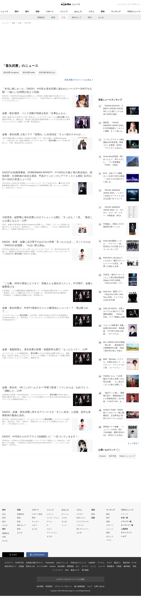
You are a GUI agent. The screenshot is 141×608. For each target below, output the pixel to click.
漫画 (103, 11)
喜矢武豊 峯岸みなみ (47, 72)
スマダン (79, 514)
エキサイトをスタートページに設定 (70, 579)
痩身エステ (75, 570)
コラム (91, 11)
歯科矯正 (127, 566)
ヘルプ (123, 536)
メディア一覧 (126, 522)
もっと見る (133, 443)
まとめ (101, 17)
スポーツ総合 (37, 514)
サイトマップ (126, 533)
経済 (4, 518)
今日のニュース (133, 11)
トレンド (64, 11)
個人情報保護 (79, 586)
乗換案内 (110, 566)
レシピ (93, 566)
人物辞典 (124, 529)
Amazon (102, 456)
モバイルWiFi (42, 566)
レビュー (50, 514)
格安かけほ (30, 566)
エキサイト (135, 4)
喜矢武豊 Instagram (11, 72)
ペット (64, 525)
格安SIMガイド (10, 566)
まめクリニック (62, 563)
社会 (4, 514)
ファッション (52, 533)
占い (77, 566)
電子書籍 (85, 570)
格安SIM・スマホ (130, 563)
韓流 (90, 17)
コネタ (64, 518)
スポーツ (49, 11)
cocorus (52, 566)
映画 (53, 17)
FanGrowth (50, 563)
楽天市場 (112, 456)
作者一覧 (124, 518)
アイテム (100, 563)
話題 (93, 518)
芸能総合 (41, 17)
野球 (33, 518)
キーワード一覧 (127, 525)
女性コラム (80, 518)
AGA (67, 570)
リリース (124, 514)
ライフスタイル (82, 522)
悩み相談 (61, 566)
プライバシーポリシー (63, 586)
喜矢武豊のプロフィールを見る (79, 80)
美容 (134, 566)
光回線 (21, 566)
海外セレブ (76, 17)
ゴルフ (34, 525)
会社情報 (39, 586)
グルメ (49, 529)
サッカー (35, 522)
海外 (27, 11)
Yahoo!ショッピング (127, 456)
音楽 (63, 17)
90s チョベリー (82, 529)
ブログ (109, 563)
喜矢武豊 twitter (29, 72)
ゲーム (49, 522)
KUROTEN (19, 563)
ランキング (116, 11)
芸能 (37, 11)
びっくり (65, 514)
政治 (4, 522)
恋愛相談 (70, 566)
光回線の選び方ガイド (34, 563)
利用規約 (49, 586)
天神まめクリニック (78, 563)
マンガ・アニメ (53, 518)
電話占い (117, 563)
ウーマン (85, 566)
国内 (17, 11)
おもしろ (78, 11)
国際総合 (5, 533)
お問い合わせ (99, 586)
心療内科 (91, 563)
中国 (4, 537)
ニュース (4, 11)
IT (47, 525)
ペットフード (57, 570)
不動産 (119, 566)
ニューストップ (123, 4)
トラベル (79, 525)
